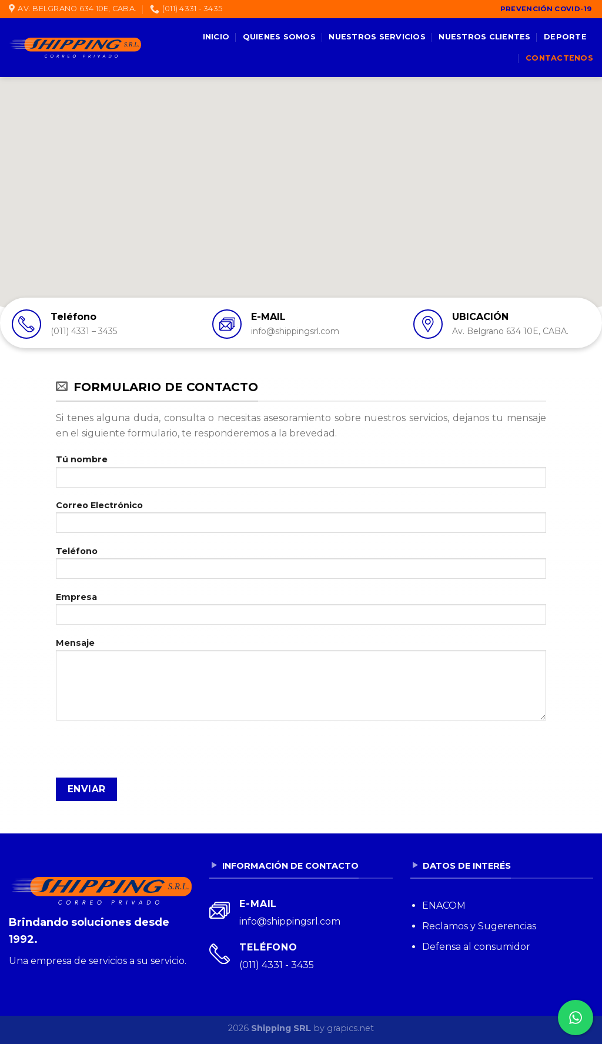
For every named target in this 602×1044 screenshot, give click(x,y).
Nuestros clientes (484, 36)
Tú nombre (301, 474)
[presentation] (145, 755)
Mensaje (301, 683)
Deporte (565, 36)
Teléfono (301, 566)
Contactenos (559, 58)
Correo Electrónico (301, 520)
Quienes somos (279, 36)
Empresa (301, 612)
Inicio (216, 36)
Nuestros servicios (377, 36)
